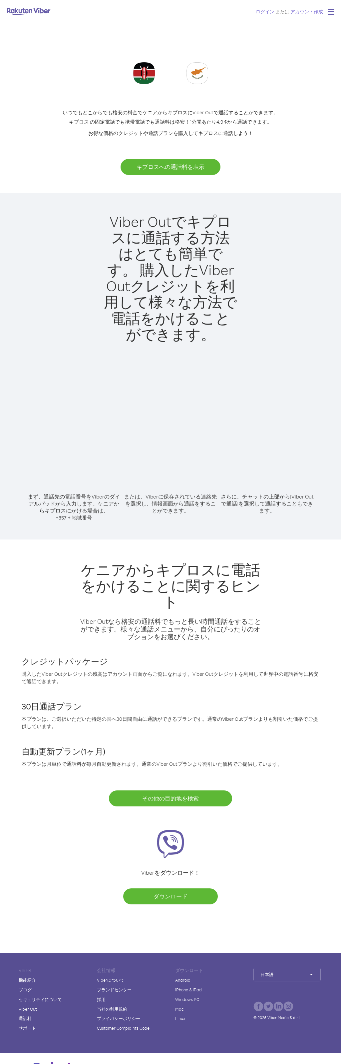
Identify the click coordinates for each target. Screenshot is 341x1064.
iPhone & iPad (188, 989)
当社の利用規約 (112, 1009)
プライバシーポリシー (118, 1018)
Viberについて (111, 980)
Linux (180, 1018)
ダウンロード (170, 896)
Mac (179, 1009)
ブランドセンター (114, 989)
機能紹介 (27, 980)
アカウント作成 (306, 11)
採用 (101, 999)
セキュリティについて (40, 999)
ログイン (265, 11)
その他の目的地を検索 (170, 798)
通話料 (25, 1018)
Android (182, 980)
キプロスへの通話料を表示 (170, 166)
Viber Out (28, 1009)
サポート (27, 1028)
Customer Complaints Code (123, 1028)
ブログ (25, 989)
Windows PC (187, 999)
